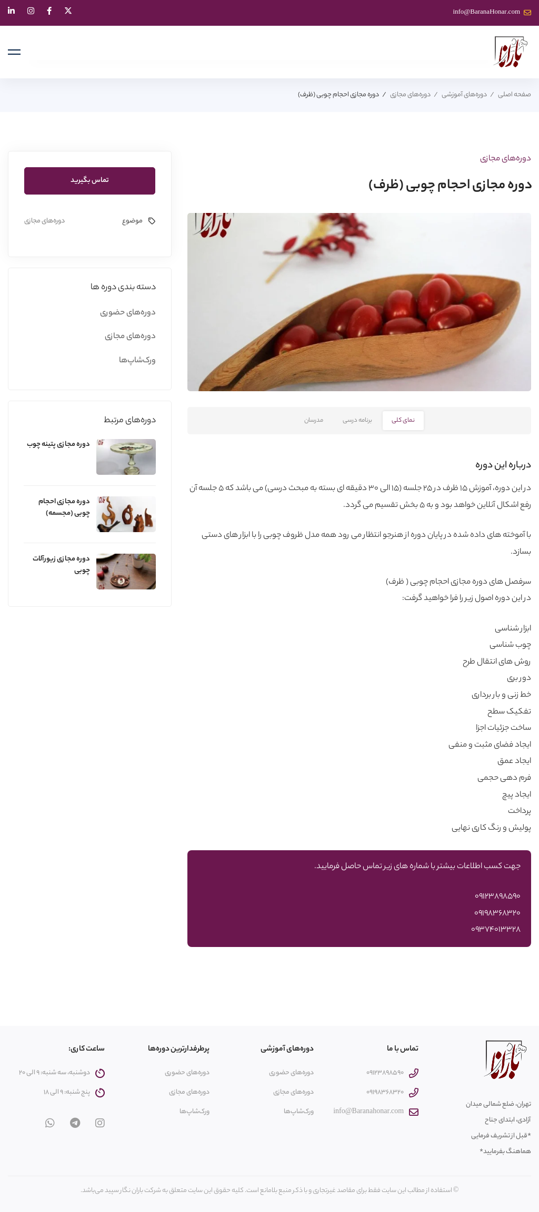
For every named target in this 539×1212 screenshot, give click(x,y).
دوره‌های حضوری (128, 313)
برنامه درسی (357, 420)
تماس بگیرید (90, 181)
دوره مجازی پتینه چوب (58, 445)
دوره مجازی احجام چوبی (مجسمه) (64, 508)
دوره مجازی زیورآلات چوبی (61, 565)
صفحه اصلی (514, 94)
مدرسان (313, 420)
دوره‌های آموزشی (464, 94)
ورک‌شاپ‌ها (137, 361)
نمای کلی (403, 420)
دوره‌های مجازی (410, 94)
